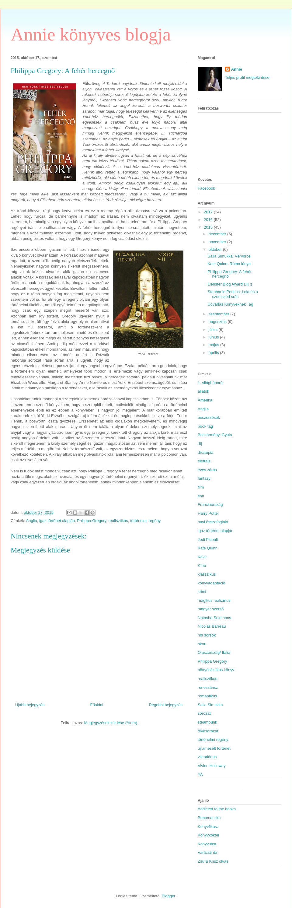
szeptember (220, 314)
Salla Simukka (210, 705)
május (214, 344)
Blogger (168, 896)
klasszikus (207, 574)
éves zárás (207, 470)
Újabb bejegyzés (29, 705)
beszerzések (209, 417)
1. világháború (210, 382)
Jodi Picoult (208, 539)
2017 (209, 212)
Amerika (205, 400)
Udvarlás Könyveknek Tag (230, 304)
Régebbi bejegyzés (165, 705)
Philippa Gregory (91, 520)
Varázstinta (207, 852)
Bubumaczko (209, 817)
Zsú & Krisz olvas (213, 861)
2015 (209, 227)
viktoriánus (207, 757)
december (218, 234)
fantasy (204, 478)
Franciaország (210, 504)
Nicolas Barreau (212, 626)
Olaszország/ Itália (214, 652)
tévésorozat (208, 731)
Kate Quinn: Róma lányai (229, 263)
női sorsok (207, 635)
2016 (209, 219)
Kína (202, 565)
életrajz (204, 461)
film (201, 487)
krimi (202, 591)
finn (201, 496)
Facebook (206, 188)
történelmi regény (145, 520)
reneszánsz (208, 687)
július (214, 329)
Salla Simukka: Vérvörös (229, 256)
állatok (203, 391)
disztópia (205, 452)
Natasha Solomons (214, 617)
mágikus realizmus (214, 600)
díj (200, 443)
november (218, 242)
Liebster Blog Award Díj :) (229, 284)
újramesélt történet (214, 748)
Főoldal (96, 705)
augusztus (218, 321)
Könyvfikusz (208, 826)
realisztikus (118, 520)
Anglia (31, 520)
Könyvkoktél (208, 835)
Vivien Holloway (212, 765)
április (214, 352)
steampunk (207, 722)
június (214, 337)
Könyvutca (207, 844)
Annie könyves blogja (91, 34)
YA (200, 774)
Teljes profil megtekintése (247, 77)
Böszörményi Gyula (215, 435)
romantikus (207, 696)
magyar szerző (211, 609)
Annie (236, 69)
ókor (201, 644)
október (216, 249)
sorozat (204, 713)
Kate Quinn (207, 548)
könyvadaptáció (211, 583)
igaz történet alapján (57, 520)
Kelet (202, 557)
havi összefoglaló (213, 522)
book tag (205, 426)
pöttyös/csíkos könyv (216, 670)
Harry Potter (208, 513)
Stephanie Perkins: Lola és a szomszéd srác (232, 294)
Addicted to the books (217, 809)
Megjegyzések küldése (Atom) (110, 722)
